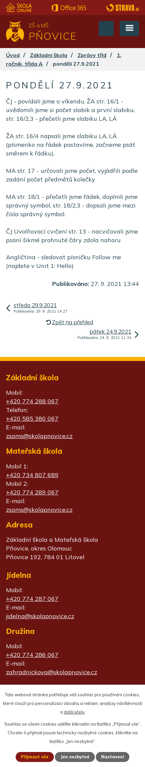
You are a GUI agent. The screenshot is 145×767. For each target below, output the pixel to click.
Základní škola (48, 55)
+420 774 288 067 (32, 401)
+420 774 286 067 (32, 655)
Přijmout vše (35, 756)
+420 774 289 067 (32, 492)
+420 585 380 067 (32, 418)
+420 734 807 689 (32, 475)
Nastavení (112, 756)
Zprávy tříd (91, 55)
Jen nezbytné (75, 756)
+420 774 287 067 (32, 599)
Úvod (13, 55)
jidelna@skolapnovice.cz (40, 616)
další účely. (74, 712)
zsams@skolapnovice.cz (39, 436)
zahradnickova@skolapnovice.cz (51, 672)
